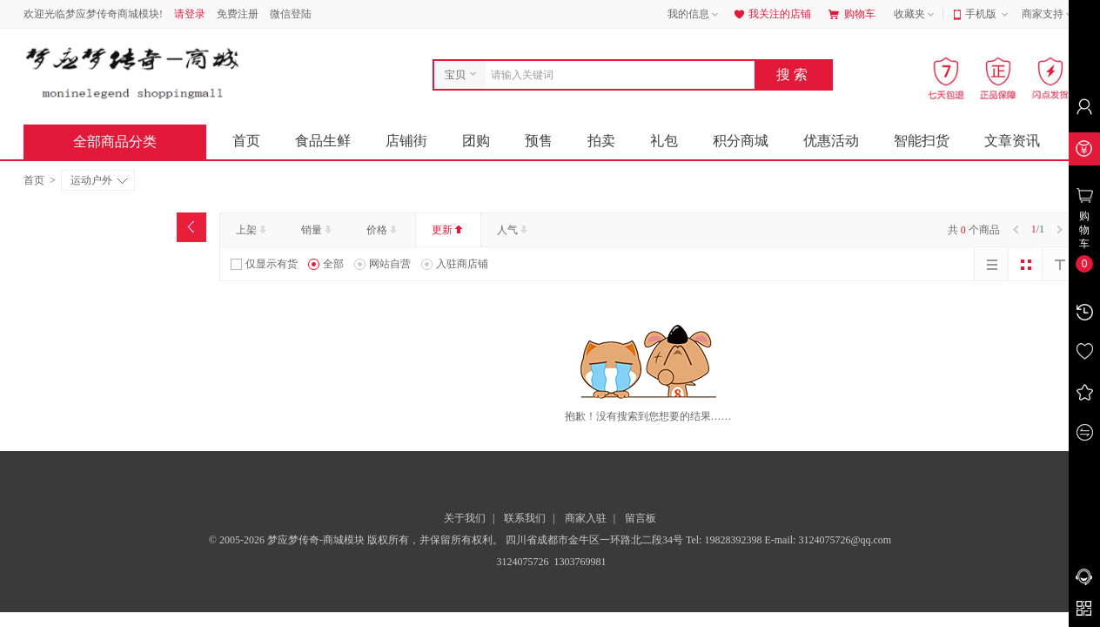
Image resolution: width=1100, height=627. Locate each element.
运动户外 (98, 180)
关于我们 (465, 518)
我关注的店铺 (771, 14)
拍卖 (601, 140)
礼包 (664, 140)
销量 (318, 230)
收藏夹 (915, 15)
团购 (476, 140)
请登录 (189, 14)
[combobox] (615, 75)
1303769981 (579, 562)
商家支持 (1049, 15)
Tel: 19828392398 (725, 540)
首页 (246, 140)
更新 (449, 230)
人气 (514, 230)
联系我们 (525, 518)
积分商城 (740, 140)
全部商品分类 (128, 141)
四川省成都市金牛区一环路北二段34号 (596, 540)
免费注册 (237, 14)
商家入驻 (586, 518)
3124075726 (521, 562)
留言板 (640, 518)
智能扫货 (921, 140)
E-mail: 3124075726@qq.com (827, 540)
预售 (539, 140)
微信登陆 (291, 14)
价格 (383, 230)
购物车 (851, 14)
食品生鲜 (323, 140)
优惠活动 (831, 140)
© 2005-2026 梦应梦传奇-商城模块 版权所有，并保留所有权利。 (356, 540)
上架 (253, 230)
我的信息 (694, 15)
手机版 (988, 15)
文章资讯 (1012, 140)
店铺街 (406, 140)
